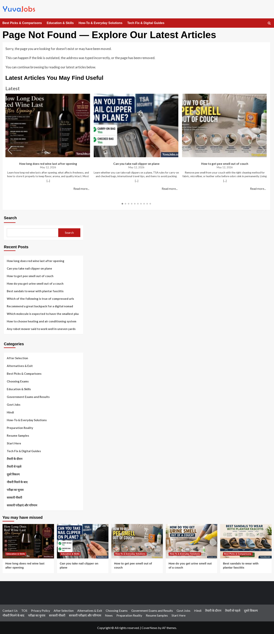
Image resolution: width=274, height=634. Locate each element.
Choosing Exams (18, 381)
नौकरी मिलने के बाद (17, 482)
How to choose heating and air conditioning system (41, 321)
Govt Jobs (13, 404)
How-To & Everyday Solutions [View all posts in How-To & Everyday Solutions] (130, 554)
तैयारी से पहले (14, 466)
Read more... (81, 188)
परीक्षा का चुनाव (15, 489)
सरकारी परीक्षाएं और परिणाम (22, 505)
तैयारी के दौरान (14, 458)
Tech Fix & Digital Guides (145, 23)
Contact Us (10, 610)
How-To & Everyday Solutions (100, 23)
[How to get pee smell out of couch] (137, 541)
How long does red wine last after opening (48, 163)
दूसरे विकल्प (13, 474)
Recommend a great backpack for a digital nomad (40, 306)
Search (10, 218)
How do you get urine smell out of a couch (35, 283)
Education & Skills (60, 23)
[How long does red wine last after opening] (28, 541)
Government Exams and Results (28, 397)
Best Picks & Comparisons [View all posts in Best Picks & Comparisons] (237, 554)
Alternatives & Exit (20, 366)
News (109, 615)
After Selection (17, 358)
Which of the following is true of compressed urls (40, 298)
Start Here (14, 443)
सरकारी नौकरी (14, 497)
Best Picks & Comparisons (22, 23)
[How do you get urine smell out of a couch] (191, 541)
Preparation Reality (20, 428)
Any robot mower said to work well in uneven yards (41, 329)
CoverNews (149, 628)
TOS (24, 610)
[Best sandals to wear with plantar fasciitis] (246, 541)
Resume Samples (18, 435)
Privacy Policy (40, 610)
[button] (262, 150)
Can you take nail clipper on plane (136, 163)
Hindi (10, 412)
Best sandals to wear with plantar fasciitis (35, 291)
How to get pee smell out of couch (224, 163)
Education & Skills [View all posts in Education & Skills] (16, 554)
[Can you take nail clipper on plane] (82, 541)
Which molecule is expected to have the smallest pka (43, 313)
